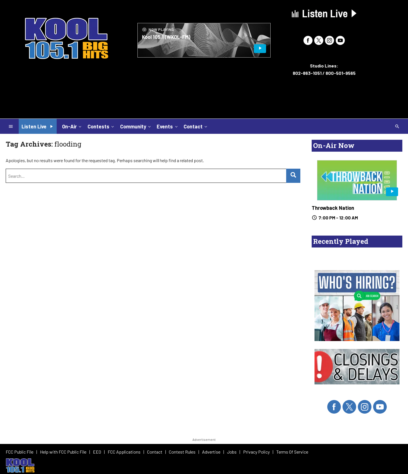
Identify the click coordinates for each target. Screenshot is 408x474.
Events (167, 126)
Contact (196, 126)
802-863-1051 (307, 73)
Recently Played (340, 241)
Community (136, 126)
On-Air (72, 126)
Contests (101, 126)
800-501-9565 (341, 73)
